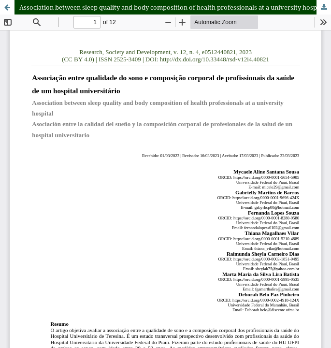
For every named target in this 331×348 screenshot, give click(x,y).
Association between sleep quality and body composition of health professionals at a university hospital (173, 7)
